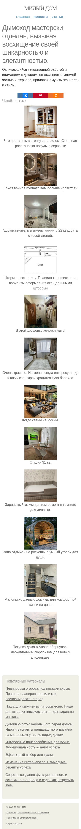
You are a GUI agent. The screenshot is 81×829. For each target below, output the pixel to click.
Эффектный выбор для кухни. (29, 755)
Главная (23, 16)
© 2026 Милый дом (16, 807)
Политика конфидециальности (21, 818)
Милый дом (40, 8)
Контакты (11, 812)
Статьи (57, 16)
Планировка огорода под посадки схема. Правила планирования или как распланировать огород (38, 694)
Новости (41, 16)
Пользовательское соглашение (33, 812)
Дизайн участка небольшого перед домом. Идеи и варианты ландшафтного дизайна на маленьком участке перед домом (39, 729)
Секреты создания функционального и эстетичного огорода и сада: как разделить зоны (39, 780)
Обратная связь (14, 823)
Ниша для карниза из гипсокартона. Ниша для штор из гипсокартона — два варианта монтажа (39, 712)
